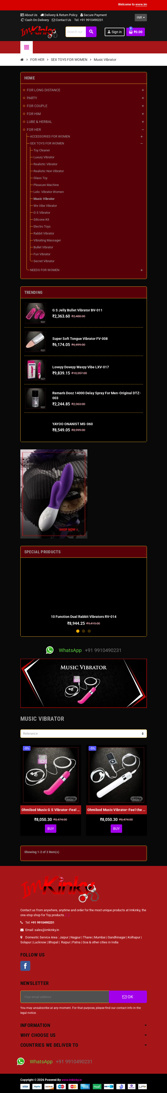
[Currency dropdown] (141, 17)
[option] (83, 593)
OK (127, 996)
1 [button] (77, 631)
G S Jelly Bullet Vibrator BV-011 (77, 310)
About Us (28, 15)
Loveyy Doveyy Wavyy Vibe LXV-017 (80, 367)
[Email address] (64, 997)
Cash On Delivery (34, 20)
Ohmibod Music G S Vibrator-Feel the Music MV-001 (51, 810)
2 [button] (83, 631)
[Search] (81, 31)
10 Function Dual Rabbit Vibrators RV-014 (83, 617)
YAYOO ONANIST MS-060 (72, 424)
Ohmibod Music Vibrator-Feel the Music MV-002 (116, 810)
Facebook (25, 966)
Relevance (30, 733)
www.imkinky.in (72, 1080)
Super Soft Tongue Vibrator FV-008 (80, 339)
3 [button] (89, 631)
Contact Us (61, 20)
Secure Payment (93, 15)
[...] (67, 915)
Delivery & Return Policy (58, 15)
